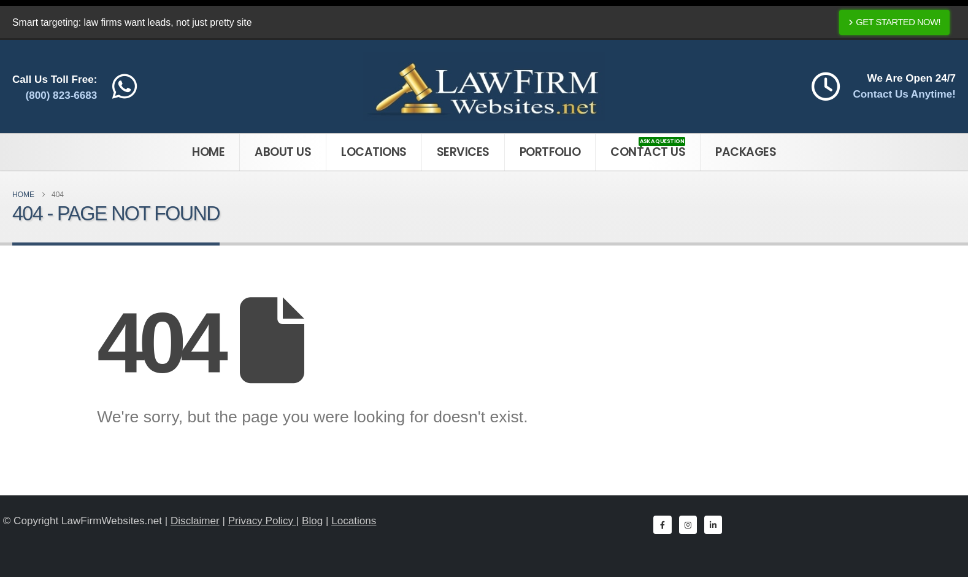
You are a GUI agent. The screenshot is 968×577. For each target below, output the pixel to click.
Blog (312, 521)
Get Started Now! (894, 22)
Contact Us (647, 148)
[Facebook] (662, 524)
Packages (745, 152)
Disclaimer (195, 521)
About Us (283, 152)
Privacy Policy (262, 521)
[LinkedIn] (713, 524)
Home (208, 152)
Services (463, 152)
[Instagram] (688, 524)
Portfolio (550, 152)
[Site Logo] (484, 86)
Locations (374, 152)
